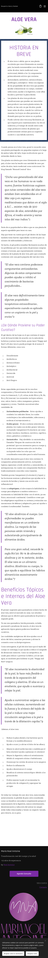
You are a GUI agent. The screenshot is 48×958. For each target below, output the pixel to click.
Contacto (43, 887)
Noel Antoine (9, 865)
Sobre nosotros (42, 883)
